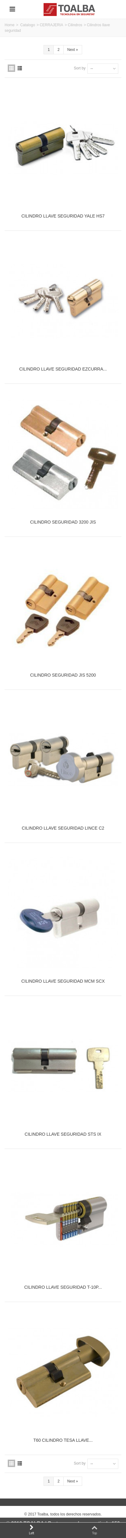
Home (10, 25)
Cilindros (75, 25)
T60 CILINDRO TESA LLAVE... (63, 1440)
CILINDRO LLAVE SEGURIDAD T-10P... (63, 1287)
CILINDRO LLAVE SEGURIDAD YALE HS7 (63, 215)
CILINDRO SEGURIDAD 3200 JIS (63, 522)
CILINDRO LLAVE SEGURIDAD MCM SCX (63, 981)
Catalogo (27, 25)
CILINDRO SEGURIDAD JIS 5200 (63, 675)
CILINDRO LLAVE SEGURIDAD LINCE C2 (63, 828)
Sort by (80, 68)
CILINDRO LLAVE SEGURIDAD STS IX (63, 1134)
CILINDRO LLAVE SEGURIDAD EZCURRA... (63, 369)
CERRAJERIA (51, 25)
